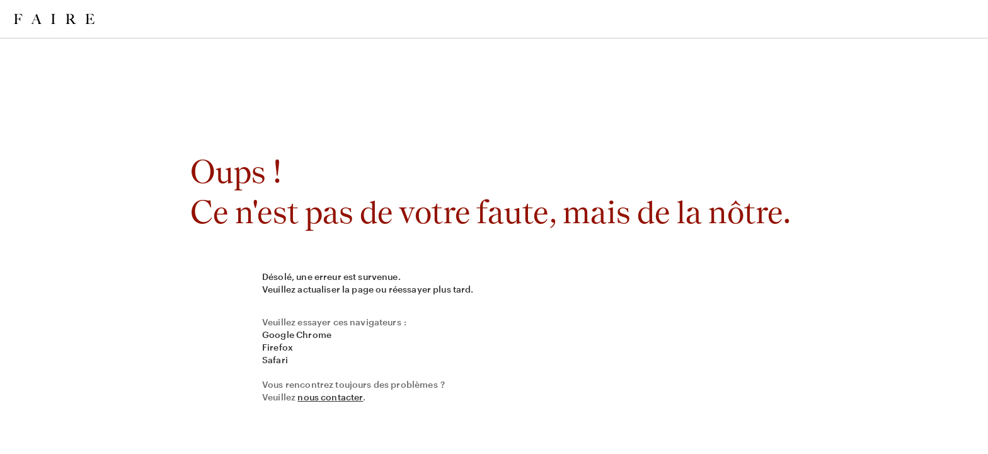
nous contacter (330, 397)
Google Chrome (296, 334)
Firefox (277, 347)
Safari (275, 359)
